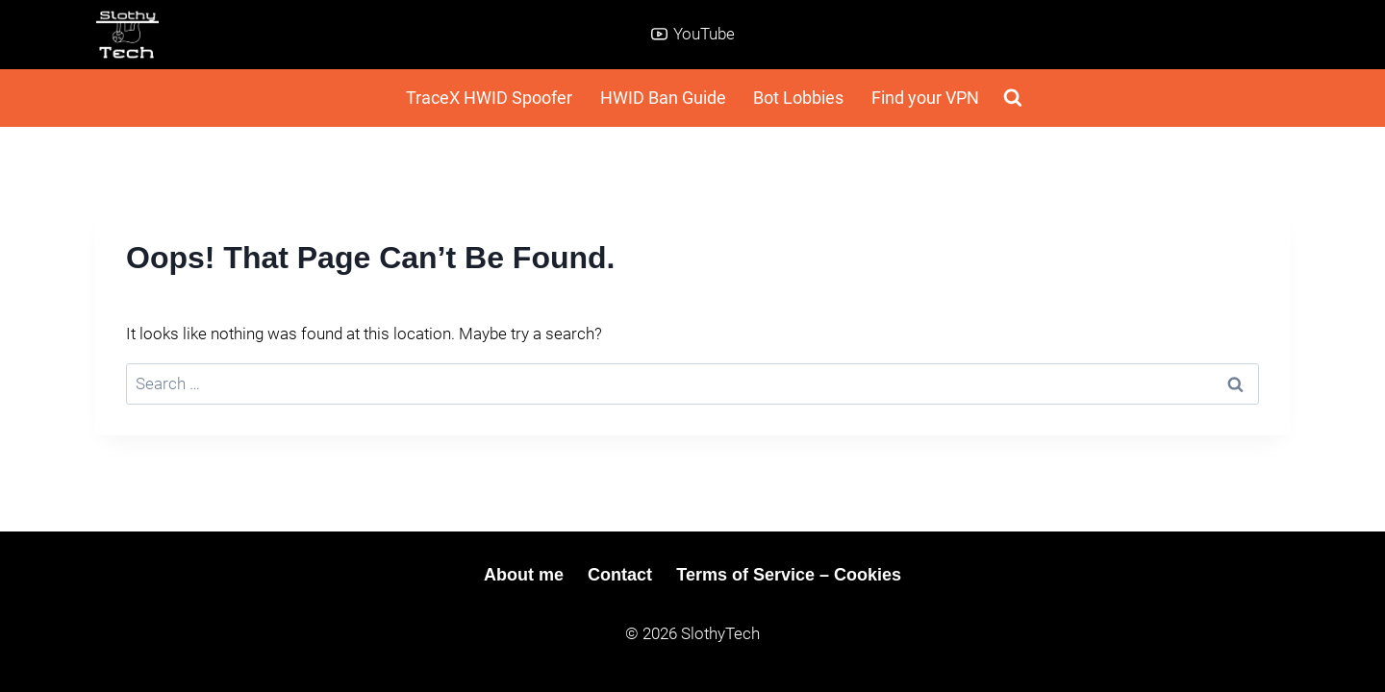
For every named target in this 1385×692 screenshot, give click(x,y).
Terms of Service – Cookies (788, 574)
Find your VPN (925, 97)
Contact (620, 574)
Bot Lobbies (798, 97)
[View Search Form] (1013, 98)
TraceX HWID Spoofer (489, 97)
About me (524, 574)
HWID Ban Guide (663, 97)
